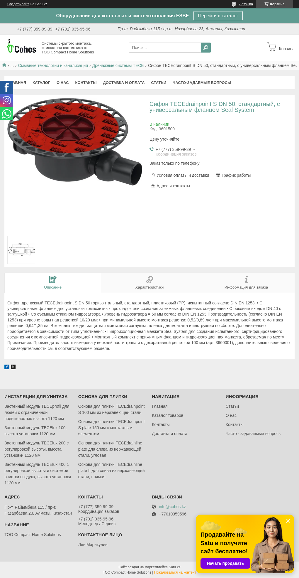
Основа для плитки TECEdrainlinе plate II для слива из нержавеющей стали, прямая (111, 470)
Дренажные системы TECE (118, 65)
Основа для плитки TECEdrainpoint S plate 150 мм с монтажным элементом (111, 427)
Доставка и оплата (124, 82)
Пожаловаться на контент (175, 572)
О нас (63, 82)
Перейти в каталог (218, 15)
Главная (17, 82)
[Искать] (206, 48)
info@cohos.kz (172, 507)
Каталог (41, 82)
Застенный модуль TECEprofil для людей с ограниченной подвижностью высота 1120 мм (36, 412)
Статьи (159, 82)
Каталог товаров (167, 415)
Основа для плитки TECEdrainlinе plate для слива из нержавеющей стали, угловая (110, 449)
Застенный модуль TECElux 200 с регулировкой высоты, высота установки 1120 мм (36, 449)
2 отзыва (246, 4)
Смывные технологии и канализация (53, 65)
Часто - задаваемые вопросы (253, 433)
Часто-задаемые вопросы (202, 82)
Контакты (86, 82)
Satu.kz (174, 567)
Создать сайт (18, 4)
